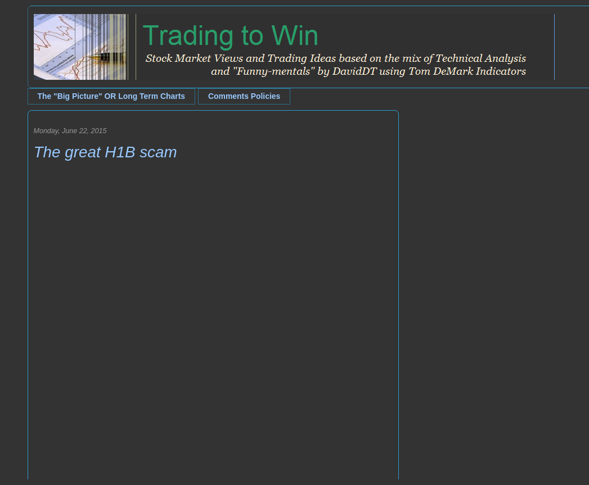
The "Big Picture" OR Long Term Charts (112, 96)
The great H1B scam (105, 152)
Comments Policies (244, 96)
